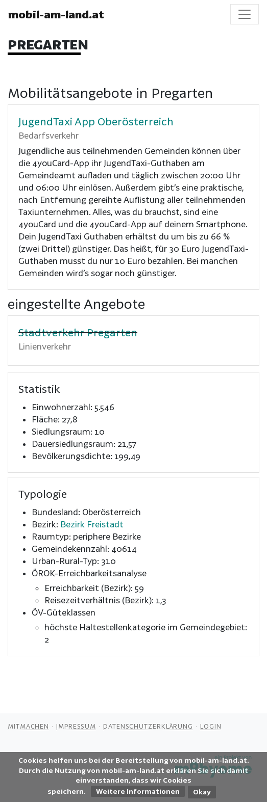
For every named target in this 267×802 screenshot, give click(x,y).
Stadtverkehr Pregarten (77, 332)
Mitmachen (28, 726)
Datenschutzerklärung (148, 726)
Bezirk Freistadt (92, 524)
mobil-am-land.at (56, 14)
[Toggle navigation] (244, 14)
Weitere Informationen (138, 791)
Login (211, 726)
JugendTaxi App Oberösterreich (96, 121)
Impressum (76, 726)
